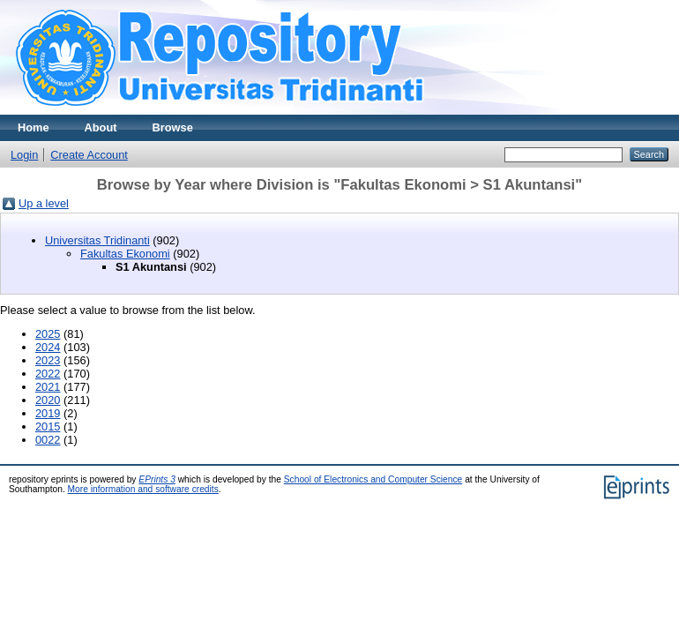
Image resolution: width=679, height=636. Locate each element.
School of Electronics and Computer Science (373, 479)
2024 (47, 347)
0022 (47, 439)
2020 (47, 400)
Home (33, 127)
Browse (173, 127)
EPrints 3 (156, 479)
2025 (47, 333)
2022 (47, 373)
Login (24, 154)
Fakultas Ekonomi (125, 253)
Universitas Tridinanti (97, 240)
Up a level (44, 203)
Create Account (89, 154)
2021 (47, 386)
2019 (47, 413)
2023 (47, 360)
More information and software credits (143, 489)
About (101, 127)
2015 (47, 426)
